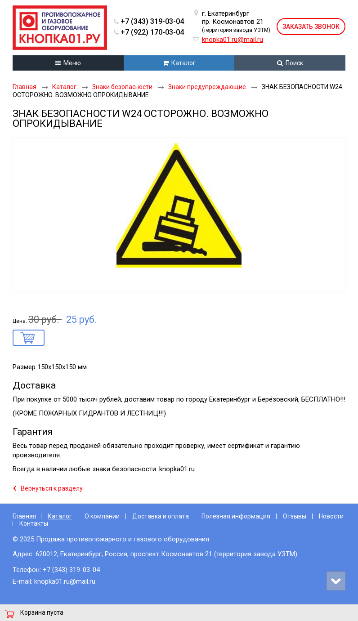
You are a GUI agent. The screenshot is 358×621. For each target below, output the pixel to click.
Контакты (33, 523)
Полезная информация (235, 516)
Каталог (60, 516)
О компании (102, 516)
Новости (331, 516)
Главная (24, 516)
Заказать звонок (311, 26)
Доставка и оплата (160, 516)
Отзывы (294, 516)
